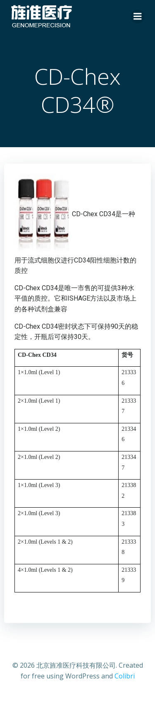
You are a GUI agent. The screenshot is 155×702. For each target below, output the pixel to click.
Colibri (124, 676)
